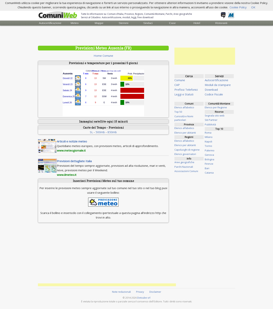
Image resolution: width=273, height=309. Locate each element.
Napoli (208, 141)
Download (211, 89)
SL (91, 132)
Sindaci (148, 23)
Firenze (209, 163)
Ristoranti (221, 23)
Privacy (140, 291)
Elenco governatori (185, 154)
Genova (209, 154)
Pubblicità (210, 124)
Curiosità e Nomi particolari (183, 118)
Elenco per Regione (216, 107)
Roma (208, 132)
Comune (179, 80)
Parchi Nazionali (183, 166)
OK (253, 7)
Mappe (99, 23)
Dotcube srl (143, 297)
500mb (100, 132)
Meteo (75, 23)
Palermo (209, 150)
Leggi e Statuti (183, 94)
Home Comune (103, 55)
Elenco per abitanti (185, 132)
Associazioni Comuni (186, 171)
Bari (207, 168)
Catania (209, 172)
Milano (209, 137)
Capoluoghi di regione (187, 149)
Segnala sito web (214, 115)
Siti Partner (211, 120)
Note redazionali (121, 291)
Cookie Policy (238, 7)
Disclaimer (155, 291)
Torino (208, 146)
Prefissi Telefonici (186, 89)
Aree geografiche (184, 162)
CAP (177, 85)
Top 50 (178, 111)
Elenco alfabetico (184, 107)
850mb (112, 132)
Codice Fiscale (214, 94)
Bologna (209, 159)
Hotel (197, 23)
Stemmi (123, 23)
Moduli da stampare (218, 85)
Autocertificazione (50, 23)
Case (172, 23)
